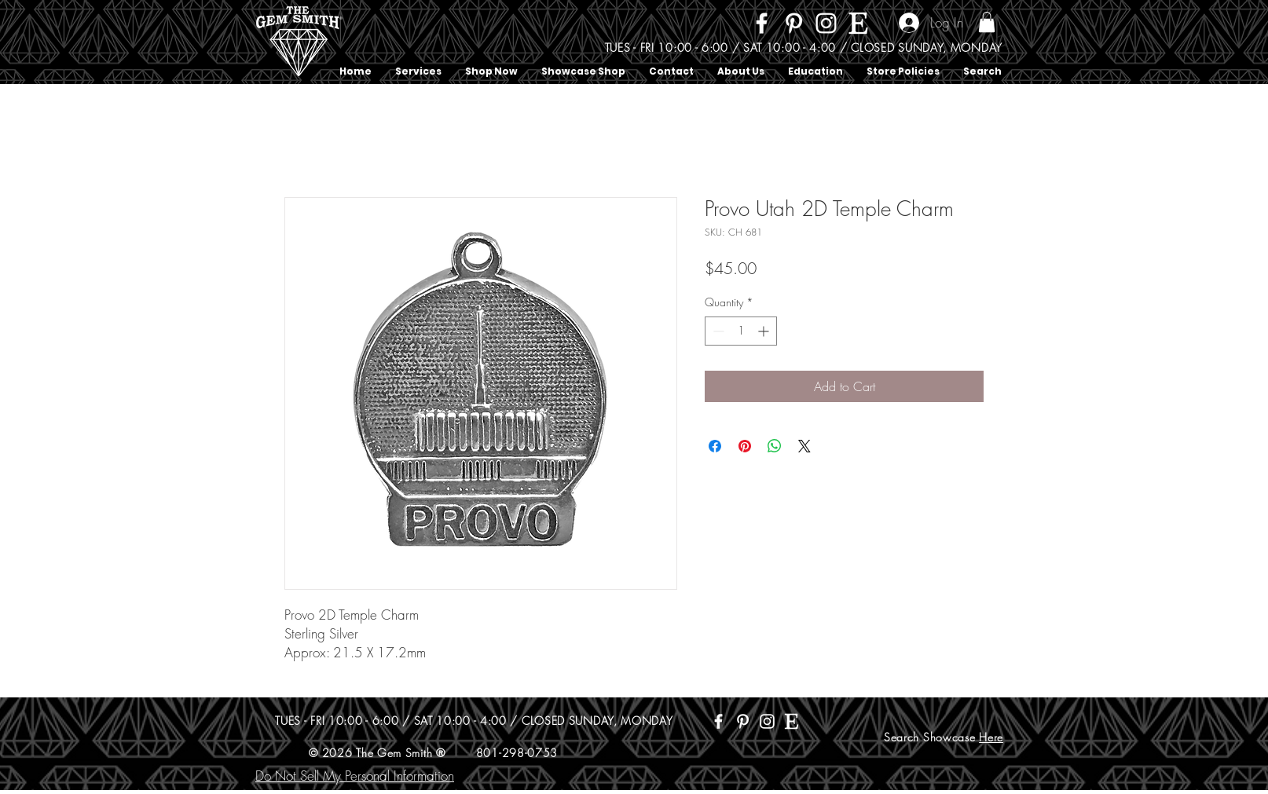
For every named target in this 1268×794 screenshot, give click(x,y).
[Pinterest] (794, 23)
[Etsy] (858, 23)
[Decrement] (717, 331)
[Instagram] (826, 23)
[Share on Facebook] (714, 446)
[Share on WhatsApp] (774, 446)
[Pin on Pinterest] (744, 446)
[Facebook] (761, 23)
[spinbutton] (741, 331)
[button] (986, 22)
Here (991, 737)
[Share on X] (804, 446)
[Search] (1002, 42)
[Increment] (765, 331)
